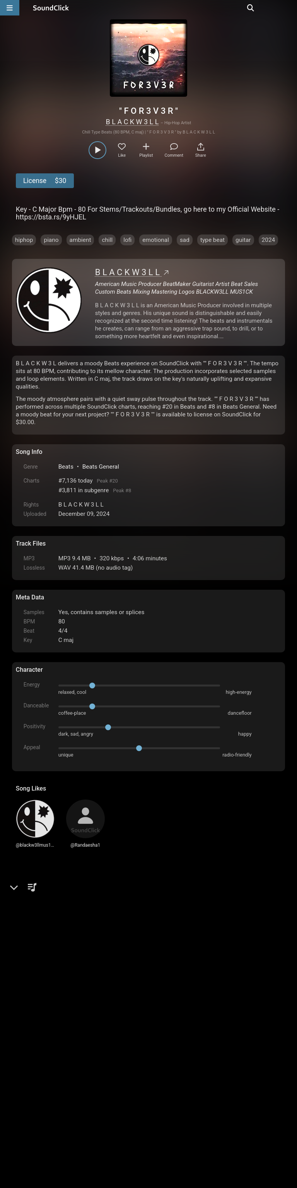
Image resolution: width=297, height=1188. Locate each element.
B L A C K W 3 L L (132, 122)
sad (184, 239)
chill (107, 239)
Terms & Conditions (87, 1100)
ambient (80, 239)
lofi (127, 239)
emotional (155, 239)
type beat (212, 239)
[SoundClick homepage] (51, 7)
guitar (243, 239)
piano (51, 239)
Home (28, 1100)
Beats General (100, 466)
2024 (268, 239)
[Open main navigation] (9, 7)
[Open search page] (289, 7)
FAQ (48, 1100)
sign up (46, 1015)
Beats (65, 466)
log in (74, 1015)
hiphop (24, 239)
